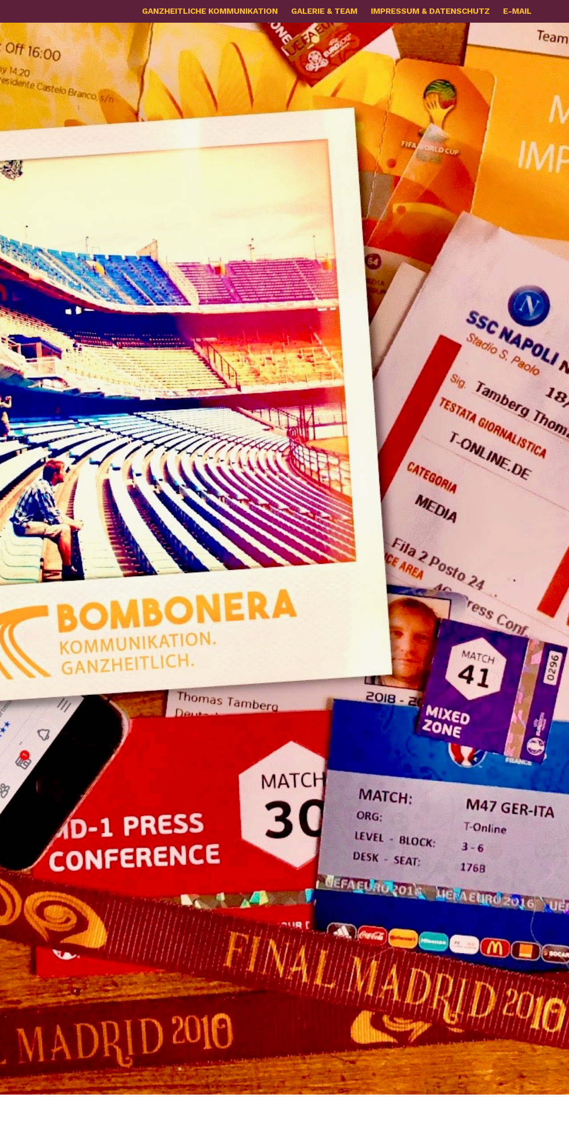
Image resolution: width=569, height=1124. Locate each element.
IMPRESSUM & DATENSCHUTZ (430, 11)
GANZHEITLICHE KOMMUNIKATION (210, 11)
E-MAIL (517, 11)
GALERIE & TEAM (324, 11)
